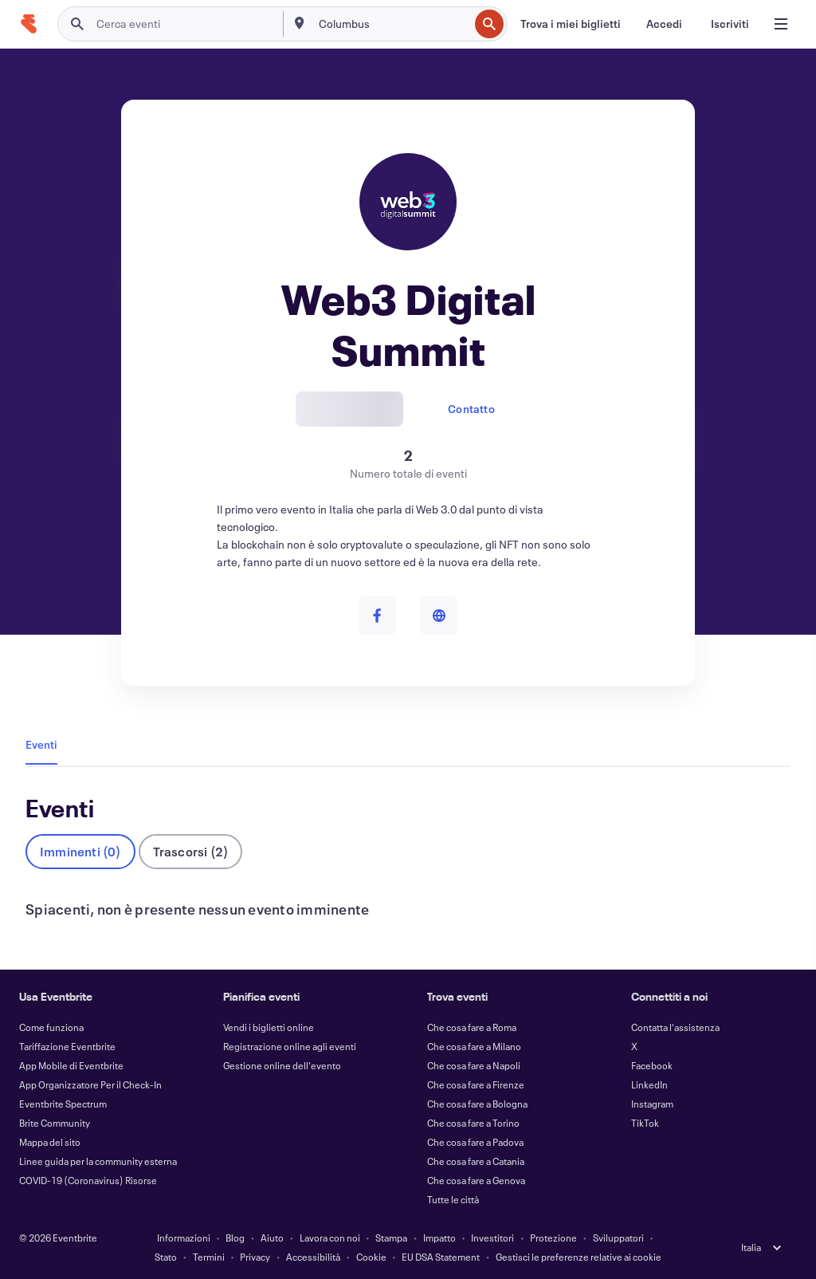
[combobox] (392, 24)
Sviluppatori (618, 1237)
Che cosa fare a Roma (471, 1027)
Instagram (652, 1103)
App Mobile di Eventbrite (71, 1065)
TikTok (645, 1122)
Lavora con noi (330, 1237)
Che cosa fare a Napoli (473, 1065)
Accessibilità (313, 1256)
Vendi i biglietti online (268, 1027)
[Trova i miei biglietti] (571, 24)
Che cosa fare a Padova (475, 1141)
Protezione (553, 1237)
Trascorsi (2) (191, 851)
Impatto (439, 1237)
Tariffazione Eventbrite (67, 1046)
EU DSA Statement (441, 1256)
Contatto (471, 408)
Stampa (391, 1237)
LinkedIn (649, 1084)
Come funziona (51, 1027)
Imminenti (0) (80, 851)
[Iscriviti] (730, 24)
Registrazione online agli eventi (289, 1046)
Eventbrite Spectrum (63, 1103)
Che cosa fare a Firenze (475, 1084)
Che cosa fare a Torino (473, 1122)
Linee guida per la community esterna (98, 1161)
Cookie (371, 1256)
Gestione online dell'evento (282, 1065)
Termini (209, 1256)
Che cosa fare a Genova (476, 1180)
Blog (235, 1237)
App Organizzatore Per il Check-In (90, 1084)
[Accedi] (664, 24)
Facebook (652, 1065)
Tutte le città (453, 1199)
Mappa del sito (49, 1141)
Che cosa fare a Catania (475, 1161)
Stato (166, 1256)
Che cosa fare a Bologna (477, 1103)
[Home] (28, 23)
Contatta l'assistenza (675, 1027)
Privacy (255, 1256)
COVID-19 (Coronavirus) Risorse (88, 1180)
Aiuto (272, 1237)
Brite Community (54, 1122)
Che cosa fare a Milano (474, 1046)
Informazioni (183, 1237)
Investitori (492, 1237)
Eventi (41, 744)
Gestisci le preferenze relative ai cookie (578, 1256)
